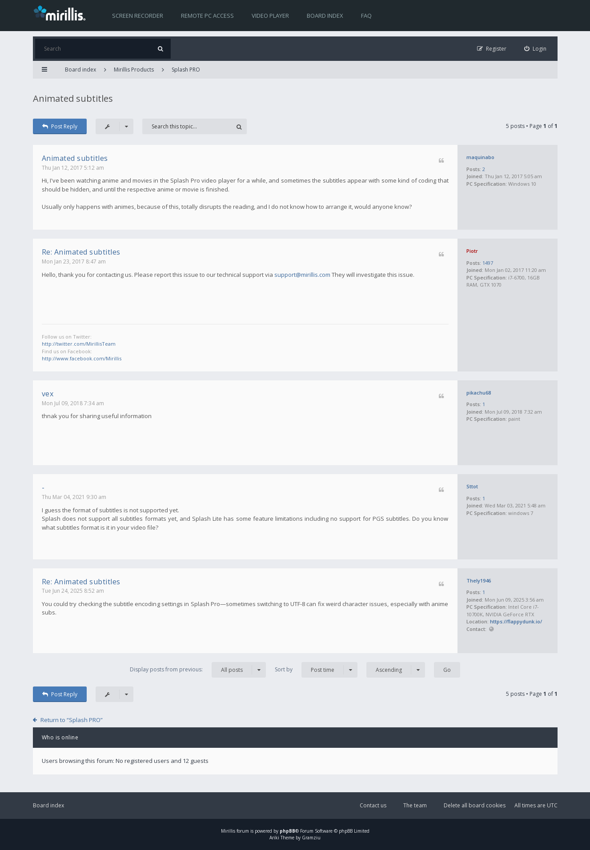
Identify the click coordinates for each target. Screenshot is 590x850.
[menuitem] (535, 49)
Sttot (472, 486)
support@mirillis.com (302, 275)
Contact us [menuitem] (373, 805)
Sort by (316, 670)
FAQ (366, 16)
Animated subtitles (73, 98)
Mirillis (228, 831)
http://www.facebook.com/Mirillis (81, 358)
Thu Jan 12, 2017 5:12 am (73, 168)
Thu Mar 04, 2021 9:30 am (74, 497)
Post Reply (60, 126)
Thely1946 (478, 580)
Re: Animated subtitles (81, 252)
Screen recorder (137, 16)
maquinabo (480, 157)
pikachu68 (478, 392)
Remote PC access (207, 16)
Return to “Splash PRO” (71, 720)
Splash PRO (186, 69)
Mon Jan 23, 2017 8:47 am (74, 261)
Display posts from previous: (198, 670)
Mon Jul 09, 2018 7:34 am (73, 403)
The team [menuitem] (415, 805)
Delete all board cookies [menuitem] (475, 805)
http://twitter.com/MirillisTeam (79, 343)
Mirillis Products (134, 69)
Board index (325, 16)
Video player (270, 16)
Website (491, 629)
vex (48, 394)
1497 (487, 262)
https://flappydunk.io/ (516, 621)
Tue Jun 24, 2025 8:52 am (73, 591)
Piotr (472, 250)
